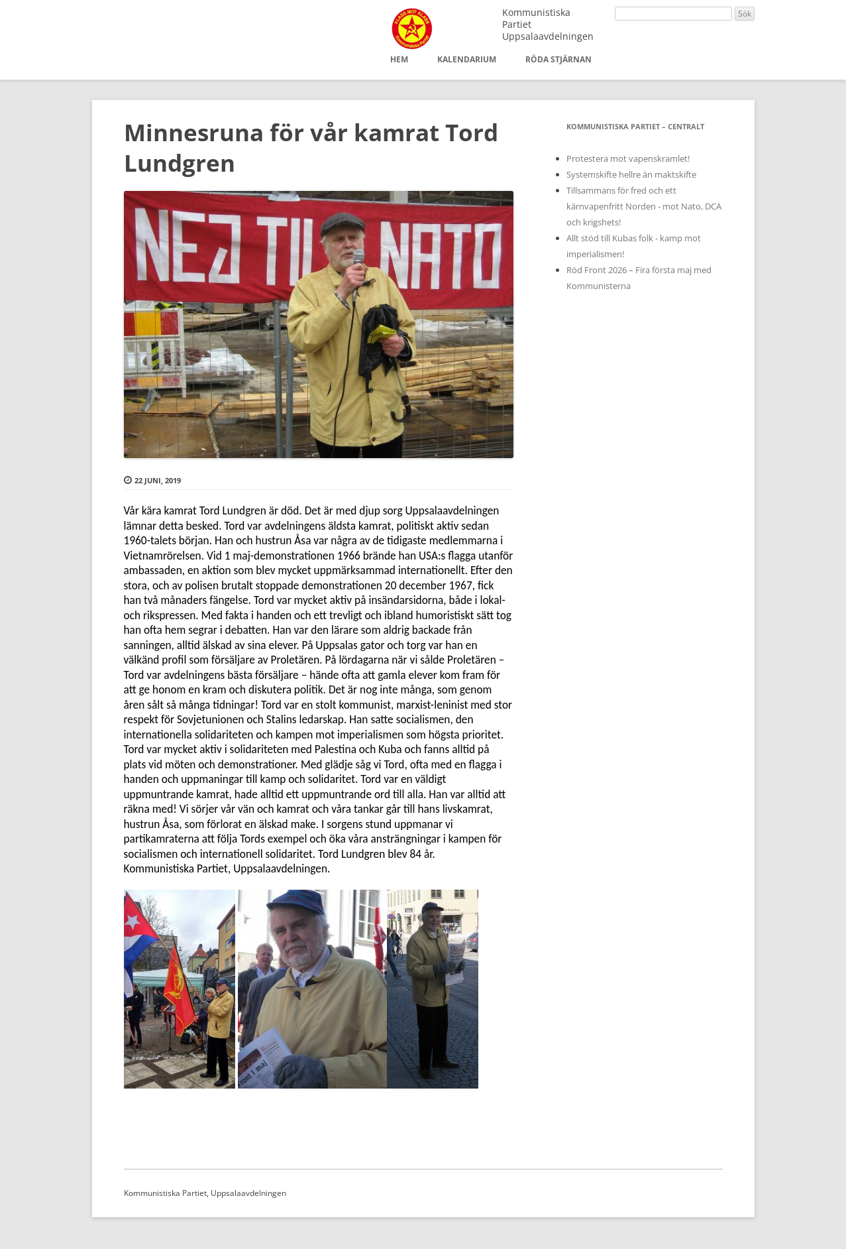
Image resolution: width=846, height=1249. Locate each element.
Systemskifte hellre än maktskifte (631, 174)
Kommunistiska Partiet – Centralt (635, 126)
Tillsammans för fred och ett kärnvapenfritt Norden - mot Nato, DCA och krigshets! (643, 206)
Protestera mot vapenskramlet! (628, 158)
